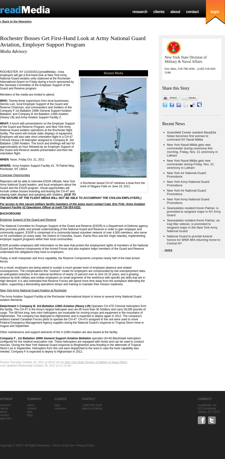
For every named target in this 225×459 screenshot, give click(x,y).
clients (158, 12)
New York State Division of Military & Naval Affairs (96, 362)
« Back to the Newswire (16, 21)
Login (57, 405)
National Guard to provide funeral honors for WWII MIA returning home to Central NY (193, 239)
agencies (5, 418)
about (175, 12)
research (139, 12)
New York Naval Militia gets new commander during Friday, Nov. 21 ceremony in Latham (190, 164)
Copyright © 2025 (11, 445)
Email (189, 98)
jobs (29, 411)
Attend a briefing (92, 408)
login (215, 12)
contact (192, 12)
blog (30, 415)
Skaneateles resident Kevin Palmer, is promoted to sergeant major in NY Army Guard (194, 211)
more (168, 250)
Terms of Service (63, 445)
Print (171, 98)
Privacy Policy (85, 445)
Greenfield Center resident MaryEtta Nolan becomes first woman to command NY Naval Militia (191, 136)
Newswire (60, 408)
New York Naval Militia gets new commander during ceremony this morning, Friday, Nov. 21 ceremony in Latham (192, 150)
